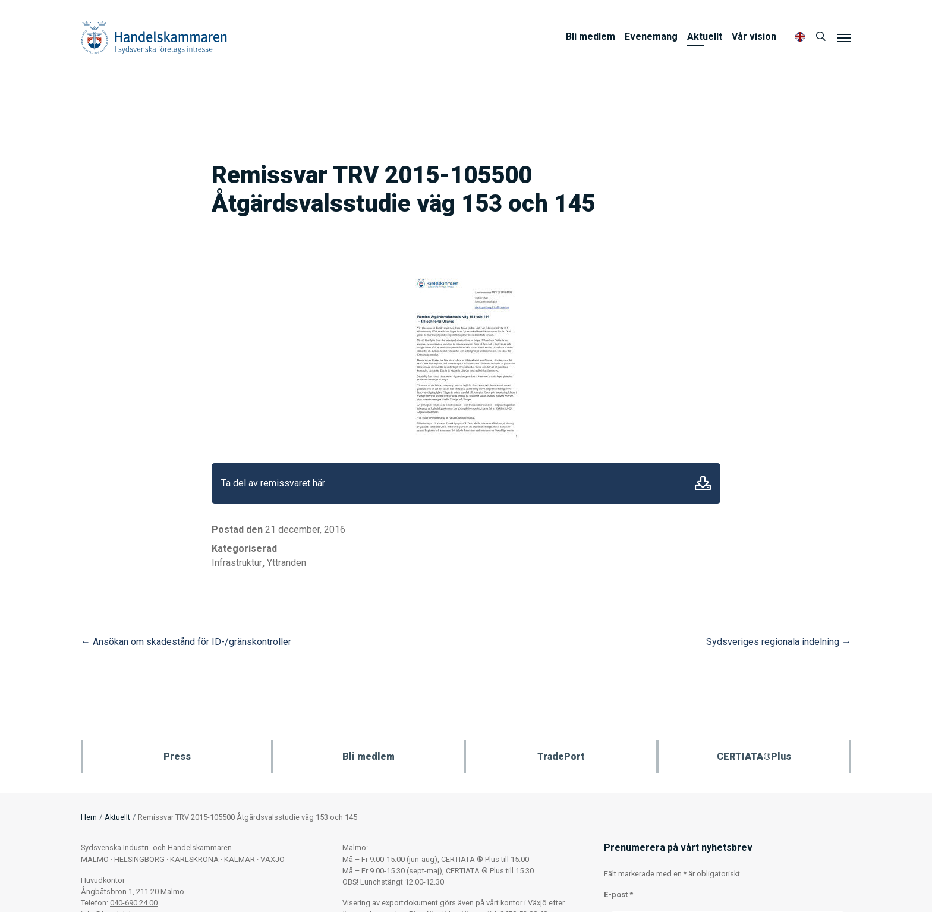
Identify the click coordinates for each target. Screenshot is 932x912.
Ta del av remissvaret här (273, 483)
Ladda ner (703, 483)
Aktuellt (704, 36)
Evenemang (651, 36)
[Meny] (844, 37)
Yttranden (286, 562)
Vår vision (754, 36)
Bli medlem (590, 36)
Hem (89, 817)
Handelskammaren (154, 37)
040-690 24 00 (134, 902)
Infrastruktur (237, 562)
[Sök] (820, 37)
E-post (618, 894)
